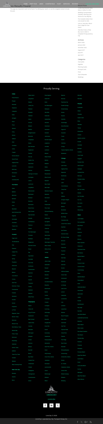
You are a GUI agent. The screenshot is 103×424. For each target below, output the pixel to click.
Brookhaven (47, 288)
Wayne (29, 305)
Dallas (13, 94)
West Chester (48, 245)
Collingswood (31, 374)
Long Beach (31, 187)
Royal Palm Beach (82, 355)
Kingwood (14, 306)
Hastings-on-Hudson (33, 173)
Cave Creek (80, 155)
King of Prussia (31, 312)
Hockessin (47, 129)
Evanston (63, 244)
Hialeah (79, 235)
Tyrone (62, 139)
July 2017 (80, 52)
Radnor (46, 214)
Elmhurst (63, 240)
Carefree (80, 152)
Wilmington (31, 333)
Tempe (79, 128)
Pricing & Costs (82, 69)
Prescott (79, 186)
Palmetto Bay (81, 338)
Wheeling (63, 380)
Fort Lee (30, 156)
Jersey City (30, 105)
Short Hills (30, 262)
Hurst (13, 205)
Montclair (30, 201)
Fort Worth (15, 184)
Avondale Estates (49, 281)
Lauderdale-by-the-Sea (83, 317)
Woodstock (63, 153)
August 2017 (81, 50)
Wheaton (63, 377)
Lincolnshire (64, 298)
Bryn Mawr (30, 356)
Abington (30, 336)
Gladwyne (47, 109)
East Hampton (31, 146)
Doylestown (31, 315)
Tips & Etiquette (82, 74)
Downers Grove (64, 233)
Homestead (80, 290)
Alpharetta (47, 264)
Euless (13, 202)
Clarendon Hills (64, 220)
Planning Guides (82, 67)
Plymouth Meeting (49, 211)
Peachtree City (64, 102)
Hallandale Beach (82, 287)
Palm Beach (80, 335)
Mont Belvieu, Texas (16, 327)
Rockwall (14, 104)
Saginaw (14, 215)
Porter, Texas (15, 333)
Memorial (14, 320)
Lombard (63, 305)
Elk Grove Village (65, 237)
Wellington (80, 372)
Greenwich (30, 167)
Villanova (47, 228)
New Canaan (31, 211)
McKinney (14, 169)
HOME (26, 4)
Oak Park (63, 326)
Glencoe (63, 261)
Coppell (13, 152)
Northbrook (63, 175)
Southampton (31, 269)
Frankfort (63, 251)
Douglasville (47, 322)
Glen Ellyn (63, 257)
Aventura (80, 232)
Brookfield (63, 210)
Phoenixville (47, 204)
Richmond (14, 337)
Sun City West (81, 196)
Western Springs (65, 374)
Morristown (31, 204)
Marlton (46, 160)
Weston (79, 229)
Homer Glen (64, 274)
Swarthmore (47, 225)
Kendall (79, 300)
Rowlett (13, 176)
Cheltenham (31, 363)
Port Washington (32, 232)
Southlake (14, 222)
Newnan (63, 95)
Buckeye (80, 148)
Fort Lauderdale (81, 222)
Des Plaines (64, 230)
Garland (14, 128)
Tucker (62, 136)
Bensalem (30, 329)
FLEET (59, 4)
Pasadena (14, 262)
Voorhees (47, 232)
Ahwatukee (80, 131)
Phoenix (80, 103)
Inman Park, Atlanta (49, 356)
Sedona (79, 193)
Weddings (80, 77)
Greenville (47, 115)
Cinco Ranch (15, 275)
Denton (13, 135)
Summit (30, 276)
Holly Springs (48, 353)
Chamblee (47, 298)
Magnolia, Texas (15, 313)
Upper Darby (31, 322)
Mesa (79, 121)
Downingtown (48, 95)
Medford (47, 163)
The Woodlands (15, 241)
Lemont (63, 292)
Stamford (30, 273)
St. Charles (63, 363)
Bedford (14, 191)
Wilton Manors (81, 379)
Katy (13, 245)
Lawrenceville (48, 367)
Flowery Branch (48, 339)
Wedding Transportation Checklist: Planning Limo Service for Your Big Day (84, 14)
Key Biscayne (81, 304)
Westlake (14, 229)
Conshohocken (31, 377)
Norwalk (30, 218)
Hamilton (47, 122)
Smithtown (30, 266)
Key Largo (80, 307)
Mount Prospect (64, 315)
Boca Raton (80, 225)
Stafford (14, 351)
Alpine (29, 119)
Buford (46, 292)
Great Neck (31, 163)
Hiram (46, 350)
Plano (13, 121)
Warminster (47, 235)
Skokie (62, 360)
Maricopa (80, 175)
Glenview (63, 264)
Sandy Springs (64, 109)
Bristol (29, 353)
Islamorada (80, 293)
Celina (13, 148)
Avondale (80, 145)
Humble (14, 299)
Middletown (47, 170)
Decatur (46, 315)
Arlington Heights (65, 199)
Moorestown (47, 173)
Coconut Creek (81, 263)
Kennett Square (48, 139)
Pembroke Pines (81, 249)
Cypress (14, 255)
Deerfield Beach (81, 276)
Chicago (63, 158)
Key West (80, 311)
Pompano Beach (81, 352)
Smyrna (63, 115)
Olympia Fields (64, 329)
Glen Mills (47, 112)
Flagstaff (80, 158)
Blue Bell (30, 350)
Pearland (14, 248)
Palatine (63, 336)
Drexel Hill (47, 98)
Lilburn (46, 370)
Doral (79, 283)
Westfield (30, 290)
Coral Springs (81, 270)
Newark (30, 102)
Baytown (14, 269)
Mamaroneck (31, 191)
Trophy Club (14, 226)
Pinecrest (80, 345)
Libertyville (63, 295)
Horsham (47, 132)
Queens (14, 376)
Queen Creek (81, 117)
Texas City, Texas (16, 354)
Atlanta (46, 257)
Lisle (62, 302)
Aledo (13, 188)
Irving (13, 131)
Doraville (47, 319)
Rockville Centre (32, 245)
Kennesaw (47, 363)
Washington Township (50, 242)
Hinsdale (63, 162)
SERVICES (66, 4)
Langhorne (47, 143)
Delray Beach (81, 280)
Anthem (79, 134)
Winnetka (80, 98)
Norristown (47, 197)
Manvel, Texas (15, 316)
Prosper (13, 101)
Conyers (46, 302)
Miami (79, 215)
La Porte (14, 310)
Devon (29, 380)
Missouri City (15, 323)
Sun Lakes (80, 203)
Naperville (63, 172)
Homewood (64, 278)
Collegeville (31, 370)
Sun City (79, 199)
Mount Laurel (48, 177)
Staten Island (31, 95)
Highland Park (15, 162)
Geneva (63, 254)
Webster (14, 361)
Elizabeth (30, 112)
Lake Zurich (64, 288)
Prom (79, 72)
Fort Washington (48, 105)
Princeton (30, 235)
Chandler (80, 114)
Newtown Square (49, 191)
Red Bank (30, 238)
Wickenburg (80, 210)
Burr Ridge (63, 216)
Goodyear (80, 169)
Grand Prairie (15, 159)
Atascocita (14, 265)
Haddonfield (47, 119)
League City (14, 251)
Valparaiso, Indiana (65, 367)
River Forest (64, 343)
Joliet (62, 182)
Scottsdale (80, 107)
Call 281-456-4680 (92, 4)
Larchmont (30, 184)
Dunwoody (47, 333)
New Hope (47, 187)
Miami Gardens (81, 242)
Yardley (46, 252)
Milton (46, 380)
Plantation (80, 348)
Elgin (62, 193)
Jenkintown (47, 136)
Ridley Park (47, 218)
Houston (14, 234)
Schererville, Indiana (65, 356)
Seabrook (14, 344)
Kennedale (14, 219)
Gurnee (63, 268)
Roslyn (29, 249)
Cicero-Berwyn (64, 186)
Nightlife (80, 64)
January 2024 (81, 45)
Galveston (14, 296)
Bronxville (30, 136)
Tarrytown (30, 283)
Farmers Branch (15, 155)
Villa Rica (63, 143)
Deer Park (14, 282)
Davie (79, 273)
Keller (13, 114)
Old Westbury (31, 221)
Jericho (30, 180)
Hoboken (30, 115)
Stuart (79, 362)
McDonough (47, 374)
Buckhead (47, 271)
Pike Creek (47, 208)
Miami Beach (81, 324)
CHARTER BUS (50, 4)
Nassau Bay (14, 330)
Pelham (30, 228)
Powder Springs (64, 105)
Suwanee (63, 132)
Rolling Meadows (65, 350)
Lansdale (47, 146)
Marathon (80, 321)
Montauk (30, 197)
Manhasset (30, 194)
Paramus (30, 225)
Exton (46, 102)
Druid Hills (47, 326)
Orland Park (64, 333)
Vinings (63, 146)
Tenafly (30, 286)
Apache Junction (81, 138)
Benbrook (14, 195)
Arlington (14, 118)
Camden (30, 326)
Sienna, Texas (15, 347)
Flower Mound (15, 97)
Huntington (30, 177)
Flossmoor (63, 247)
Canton (46, 295)
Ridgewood (31, 242)
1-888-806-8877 (51, 395)
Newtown (47, 194)
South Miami (80, 358)
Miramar (79, 239)
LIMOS (41, 4)
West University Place (17, 364)
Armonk (30, 122)
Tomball (14, 357)
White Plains (31, 296)
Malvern (46, 153)
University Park (15, 179)
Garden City (31, 160)
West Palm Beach (82, 376)
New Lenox (63, 319)
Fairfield (30, 153)
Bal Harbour (80, 252)
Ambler (30, 339)
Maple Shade (48, 156)
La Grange (63, 285)
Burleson (14, 198)
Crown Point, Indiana (66, 223)
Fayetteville (47, 336)
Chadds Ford (31, 360)
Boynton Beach (81, 256)
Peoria (79, 182)
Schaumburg (64, 353)
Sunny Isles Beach (82, 365)
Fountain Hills (81, 162)
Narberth (47, 180)
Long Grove (63, 309)
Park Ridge (63, 339)
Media (46, 167)
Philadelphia (31, 301)
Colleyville (14, 111)
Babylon (30, 126)
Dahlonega (47, 312)
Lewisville (14, 166)
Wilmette (80, 95)
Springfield (47, 221)
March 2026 (81, 42)
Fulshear (14, 292)
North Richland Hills (16, 212)
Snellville (63, 119)
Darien (29, 143)
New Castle (47, 184)
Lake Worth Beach (82, 314)
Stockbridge (64, 122)
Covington (47, 305)
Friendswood (15, 289)
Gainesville (47, 343)
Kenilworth (63, 281)
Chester (30, 367)
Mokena (63, 312)
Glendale (80, 124)
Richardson (14, 172)
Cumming (47, 309)
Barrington (63, 203)
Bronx (13, 380)
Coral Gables (80, 218)
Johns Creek (47, 261)
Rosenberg (14, 340)
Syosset (30, 279)
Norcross (63, 98)
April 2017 (81, 55)
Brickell (79, 259)
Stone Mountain (65, 126)
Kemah (13, 303)
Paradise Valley (81, 179)
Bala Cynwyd (31, 319)
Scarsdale (30, 259)
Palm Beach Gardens (82, 331)
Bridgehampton (31, 132)
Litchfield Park (81, 172)
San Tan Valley (81, 189)
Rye (29, 252)
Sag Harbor (31, 255)
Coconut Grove (81, 266)
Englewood (30, 150)
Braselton (47, 285)
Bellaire (13, 272)
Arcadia (79, 141)
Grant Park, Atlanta (49, 346)
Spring (13, 258)
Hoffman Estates (65, 271)
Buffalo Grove (64, 213)
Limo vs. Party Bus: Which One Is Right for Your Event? (85, 25)
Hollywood (80, 246)
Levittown (47, 150)
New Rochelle (31, 214)
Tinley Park (63, 189)
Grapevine (14, 107)
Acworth (47, 278)
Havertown (47, 126)
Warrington (47, 238)
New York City (16, 369)
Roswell (46, 268)
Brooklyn (14, 373)
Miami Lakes (80, 328)
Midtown (47, 377)
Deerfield (63, 227)
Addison (14, 138)
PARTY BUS (33, 4)
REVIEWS (75, 4)
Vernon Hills (64, 370)
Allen (13, 142)
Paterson (30, 109)
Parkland (80, 341)
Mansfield (14, 209)
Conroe (13, 279)
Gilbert (79, 111)
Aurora (62, 179)
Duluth (46, 329)
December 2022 (82, 47)
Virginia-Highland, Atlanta (67, 150)
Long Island (31, 98)
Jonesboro (47, 360)
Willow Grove (48, 249)
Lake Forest (64, 165)
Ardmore (30, 343)
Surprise (79, 206)
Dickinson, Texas (16, 286)
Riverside (63, 346)
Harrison (30, 170)
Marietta (47, 274)
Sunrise (79, 369)
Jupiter (79, 297)
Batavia (63, 206)
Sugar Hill (63, 129)
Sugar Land (14, 238)
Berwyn (30, 346)
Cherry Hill (30, 309)
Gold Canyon (80, 165)
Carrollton (14, 145)
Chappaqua (31, 139)
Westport (30, 293)
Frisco (13, 125)
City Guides (81, 62)
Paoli (46, 201)
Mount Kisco (31, 208)
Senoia (62, 112)
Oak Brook (63, 322)
